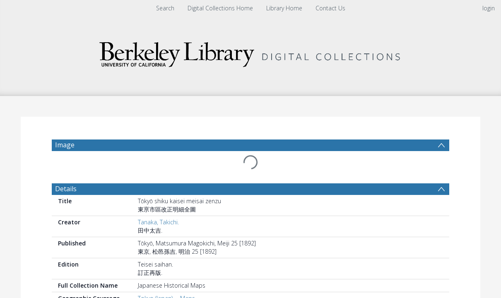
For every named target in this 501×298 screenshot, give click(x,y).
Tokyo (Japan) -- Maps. (167, 278)
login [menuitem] (488, 8)
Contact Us (330, 8)
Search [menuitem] (165, 8)
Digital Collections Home (220, 8)
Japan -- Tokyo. (157, 287)
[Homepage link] (250, 52)
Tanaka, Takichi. (158, 202)
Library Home (284, 8)
